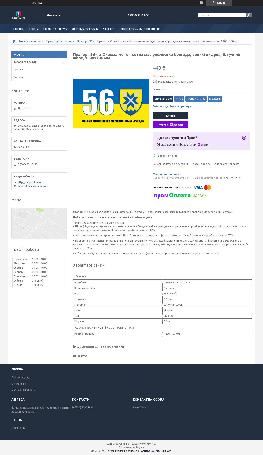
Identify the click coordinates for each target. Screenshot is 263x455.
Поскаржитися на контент (122, 451)
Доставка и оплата (23, 389)
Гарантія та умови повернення (140, 28)
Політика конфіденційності (156, 451)
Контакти (109, 28)
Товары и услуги (21, 377)
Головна (33, 28)
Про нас (18, 28)
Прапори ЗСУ (85, 41)
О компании (18, 383)
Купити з (170, 125)
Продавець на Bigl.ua (131, 447)
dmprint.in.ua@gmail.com (32, 186)
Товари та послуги (55, 28)
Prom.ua (152, 443)
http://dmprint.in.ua (29, 182)
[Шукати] (249, 15)
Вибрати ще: (172, 106)
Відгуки (18, 77)
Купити (170, 115)
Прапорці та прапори (60, 41)
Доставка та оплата (85, 28)
